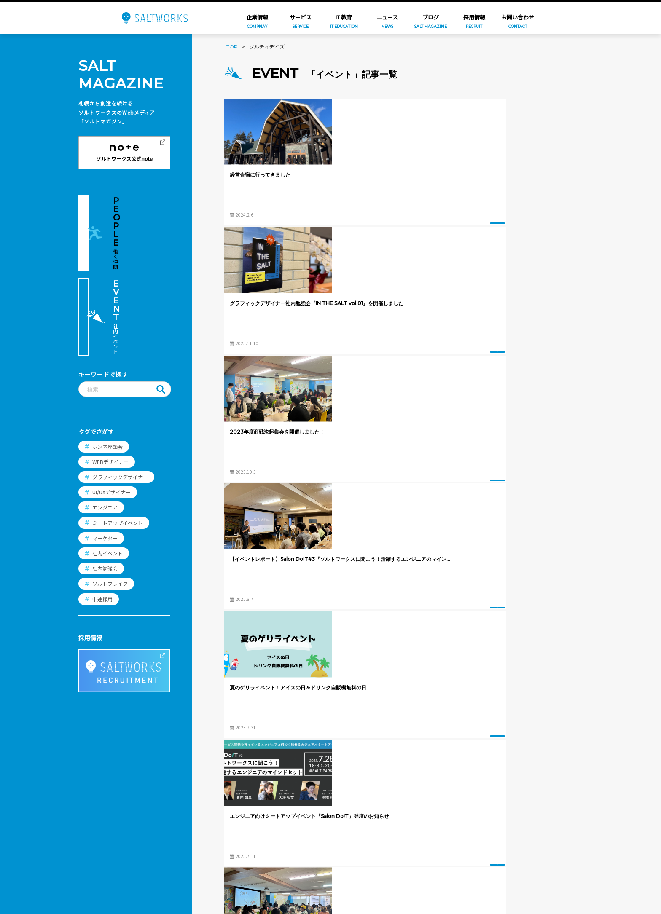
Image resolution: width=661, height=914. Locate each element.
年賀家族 (231, 797)
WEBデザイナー (110, 375)
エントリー (311, 850)
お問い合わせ (159, 839)
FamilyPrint (235, 824)
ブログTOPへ (395, 701)
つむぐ (228, 810)
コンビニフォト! (240, 838)
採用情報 (308, 776)
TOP (232, 46)
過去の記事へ (527, 701)
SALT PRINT (236, 851)
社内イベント (107, 466)
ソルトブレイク (110, 497)
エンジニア (105, 421)
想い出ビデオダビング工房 (254, 878)
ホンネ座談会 (107, 360)
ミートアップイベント (117, 436)
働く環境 (308, 820)
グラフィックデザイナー (120, 390)
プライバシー (159, 860)
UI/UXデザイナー (111, 406)
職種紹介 (308, 790)
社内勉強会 (105, 482)
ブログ (151, 818)
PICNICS (230, 864)
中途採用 (102, 512)
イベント (311, 214)
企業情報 (154, 776)
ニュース (153, 797)
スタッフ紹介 (314, 805)
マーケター (105, 451)
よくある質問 (314, 835)
